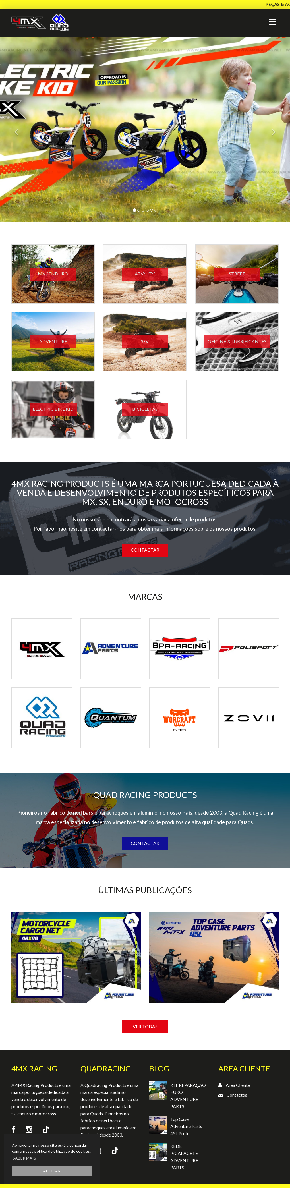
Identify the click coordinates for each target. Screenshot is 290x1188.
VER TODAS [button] (145, 1026)
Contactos (237, 1095)
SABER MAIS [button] (24, 1158)
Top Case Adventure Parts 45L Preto (186, 1126)
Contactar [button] (145, 549)
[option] (76, 977)
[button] (22, 129)
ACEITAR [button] (52, 1170)
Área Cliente (238, 1085)
